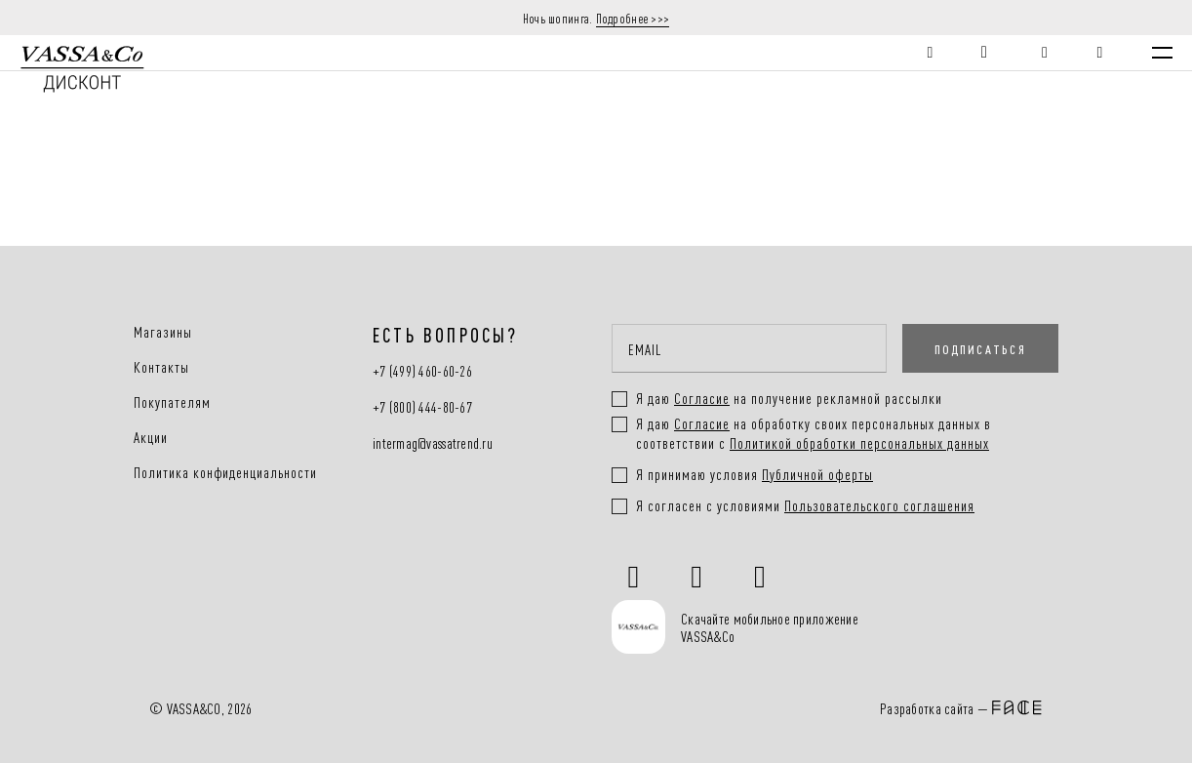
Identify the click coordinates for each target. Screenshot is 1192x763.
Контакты (161, 367)
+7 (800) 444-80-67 (422, 407)
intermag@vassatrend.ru (433, 443)
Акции (151, 437)
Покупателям (172, 402)
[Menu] (1162, 52)
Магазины (163, 332)
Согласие (702, 423)
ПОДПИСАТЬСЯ (980, 348)
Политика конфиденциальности (225, 472)
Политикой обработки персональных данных (859, 442)
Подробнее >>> (633, 17)
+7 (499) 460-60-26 (422, 371)
